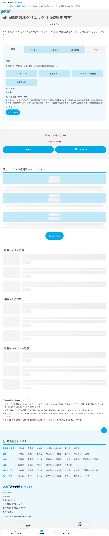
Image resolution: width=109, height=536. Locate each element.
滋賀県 (21, 464)
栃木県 (30, 453)
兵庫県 (49, 464)
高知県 (95, 470)
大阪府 (39, 464)
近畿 (5, 464)
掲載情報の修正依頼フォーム (40, 420)
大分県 (58, 475)
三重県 (95, 459)
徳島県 (67, 470)
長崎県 (39, 475)
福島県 (76, 448)
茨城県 (21, 453)
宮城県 (49, 448)
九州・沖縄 (7, 475)
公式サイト (81, 149)
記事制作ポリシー (10, 500)
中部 (5, 459)
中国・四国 (7, 470)
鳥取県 (21, 470)
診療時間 (54, 50)
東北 (12, 448)
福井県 (49, 459)
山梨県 (88, 453)
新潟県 (21, 459)
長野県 (58, 459)
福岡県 (21, 475)
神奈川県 (77, 453)
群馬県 (39, 453)
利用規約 (6, 496)
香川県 (76, 470)
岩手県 (39, 448)
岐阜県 (67, 459)
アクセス (34, 50)
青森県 (30, 448)
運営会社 (7, 492)
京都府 (30, 464)
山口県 (58, 470)
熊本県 (49, 475)
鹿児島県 (77, 475)
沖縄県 (88, 475)
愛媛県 (86, 470)
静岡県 (76, 459)
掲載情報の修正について (12, 504)
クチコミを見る (12, 112)
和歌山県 (68, 464)
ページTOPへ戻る (104, 430)
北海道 (6, 448)
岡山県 (39, 470)
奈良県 (58, 464)
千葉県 (58, 453)
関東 (5, 453)
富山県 (30, 459)
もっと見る (54, 235)
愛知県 (86, 459)
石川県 (39, 459)
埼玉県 (49, 453)
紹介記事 (75, 50)
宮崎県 (67, 475)
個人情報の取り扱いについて (14, 508)
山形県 (67, 448)
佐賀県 (30, 475)
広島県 (49, 470)
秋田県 (58, 448)
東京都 (67, 453)
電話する (28, 149)
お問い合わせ (8, 512)
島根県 (30, 470)
